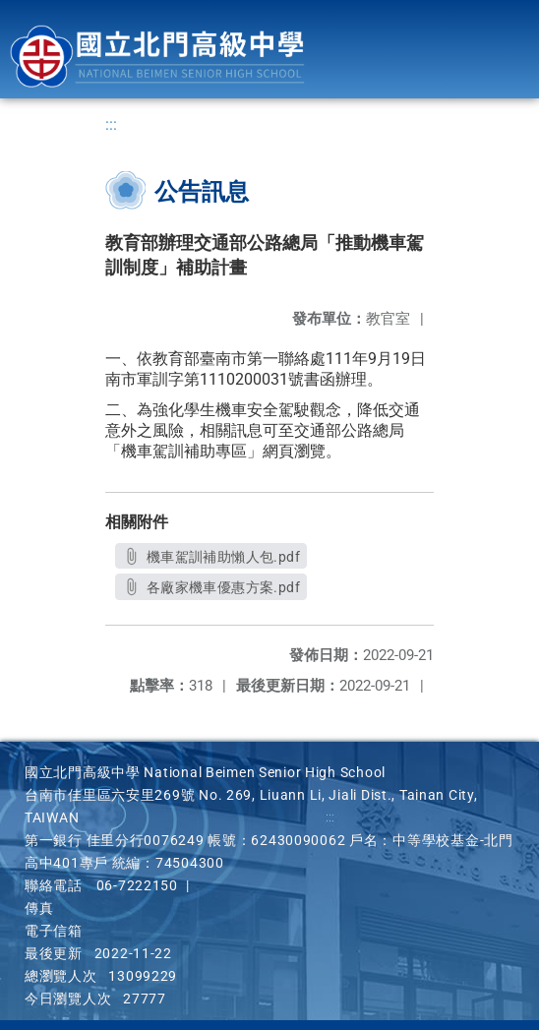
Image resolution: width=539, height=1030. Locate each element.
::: (111, 124)
